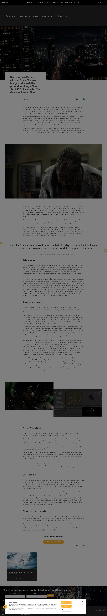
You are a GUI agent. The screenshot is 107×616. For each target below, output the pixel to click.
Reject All (66, 606)
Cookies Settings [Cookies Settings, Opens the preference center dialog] (66, 609)
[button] (5, 606)
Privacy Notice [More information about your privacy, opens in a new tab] (18, 609)
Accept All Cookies (66, 602)
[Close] (82, 601)
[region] (45, 606)
